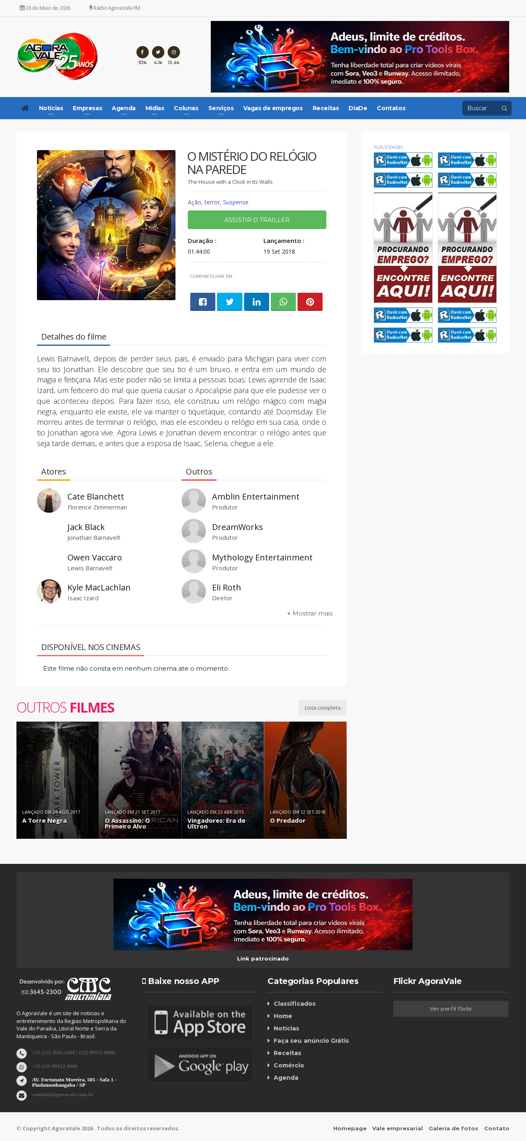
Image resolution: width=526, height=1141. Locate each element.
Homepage (350, 1128)
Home (283, 1016)
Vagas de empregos (272, 108)
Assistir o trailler (257, 220)
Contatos (391, 108)
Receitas (326, 108)
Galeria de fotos (453, 1128)
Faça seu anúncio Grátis (311, 1040)
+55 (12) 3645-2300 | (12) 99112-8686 (73, 1052)
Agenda (286, 1077)
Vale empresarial (397, 1128)
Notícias (286, 1028)
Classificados (294, 1003)
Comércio (289, 1065)
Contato (497, 1128)
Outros (64, 707)
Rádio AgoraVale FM (114, 8)
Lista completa (323, 707)
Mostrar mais (312, 613)
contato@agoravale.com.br (63, 1094)
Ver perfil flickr (451, 1008)
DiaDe (357, 108)
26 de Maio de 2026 (45, 8)
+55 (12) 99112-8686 (55, 1065)
